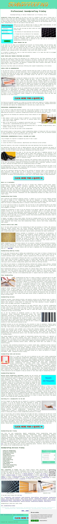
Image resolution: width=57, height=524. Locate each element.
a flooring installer (17, 476)
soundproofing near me (16, 384)
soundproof (16, 38)
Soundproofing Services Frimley (12, 448)
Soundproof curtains (6, 324)
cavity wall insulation (7, 478)
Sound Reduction (17, 500)
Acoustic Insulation (38, 500)
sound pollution (47, 24)
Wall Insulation (16, 497)
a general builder (10, 474)
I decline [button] (36, 520)
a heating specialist (27, 473)
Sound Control (47, 501)
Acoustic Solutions (25, 501)
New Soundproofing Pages (8, 514)
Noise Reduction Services (12, 498)
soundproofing (21, 18)
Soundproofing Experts (6, 500)
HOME (39, 8)
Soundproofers (7, 497)
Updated (14, 514)
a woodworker (22, 478)
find (5, 433)
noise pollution (47, 442)
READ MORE (10, 248)
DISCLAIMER (53, 8)
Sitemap (2, 514)
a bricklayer (16, 477)
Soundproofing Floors (20, 514)
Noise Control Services (27, 498)
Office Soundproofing (14, 501)
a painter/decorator (28, 474)
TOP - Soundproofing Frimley (8, 505)
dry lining (43, 473)
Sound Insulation (26, 497)
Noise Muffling (35, 497)
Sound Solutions (44, 497)
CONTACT (48, 8)
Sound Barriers (4, 501)
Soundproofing (39, 65)
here (2, 443)
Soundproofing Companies (40, 498)
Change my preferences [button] (43, 520)
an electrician (33, 476)
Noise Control (51, 498)
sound (33, 28)
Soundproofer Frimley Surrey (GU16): (10, 17)
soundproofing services (49, 370)
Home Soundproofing (27, 500)
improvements (43, 469)
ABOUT (45, 8)
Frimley (20, 184)
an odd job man (30, 477)
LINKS (42, 8)
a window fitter (45, 477)
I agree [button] (33, 520)
